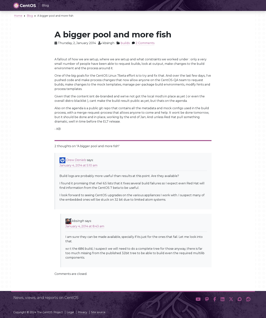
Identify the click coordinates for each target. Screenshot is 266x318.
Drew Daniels (76, 160)
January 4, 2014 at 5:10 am (78, 165)
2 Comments (145, 43)
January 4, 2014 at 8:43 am (84, 226)
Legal (70, 312)
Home (18, 15)
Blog (30, 15)
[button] (198, 299)
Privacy (82, 312)
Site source (98, 312)
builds (125, 43)
